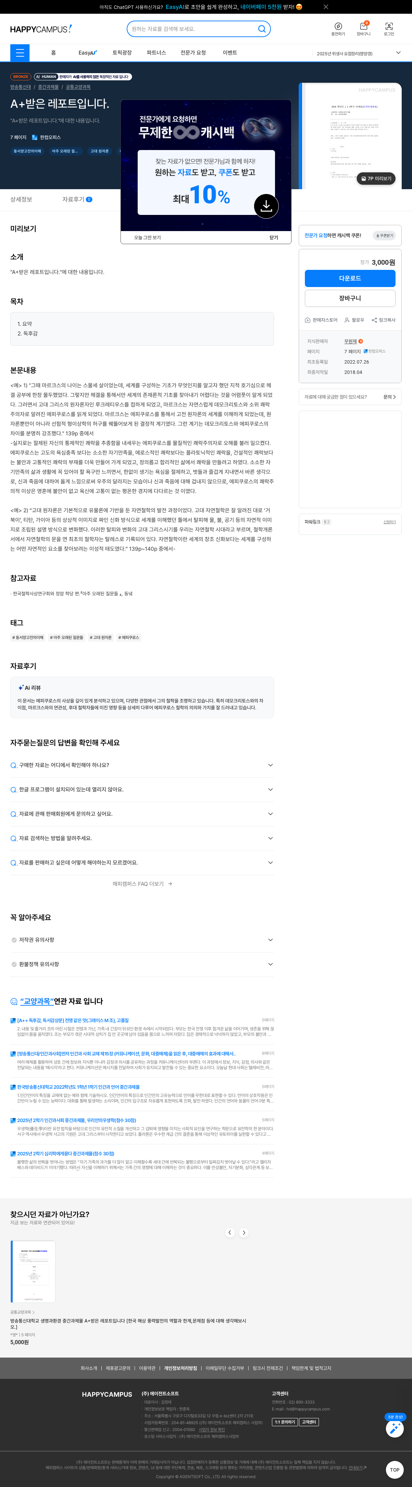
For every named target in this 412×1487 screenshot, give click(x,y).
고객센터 (309, 1422)
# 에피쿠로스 (128, 637)
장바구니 (350, 298)
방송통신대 (20, 86)
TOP (395, 1470)
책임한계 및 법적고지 (311, 1368)
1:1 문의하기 (285, 1422)
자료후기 (77, 199)
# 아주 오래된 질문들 (66, 637)
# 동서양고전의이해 (27, 637)
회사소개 (89, 1368)
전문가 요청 (193, 52)
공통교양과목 (78, 86)
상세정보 (21, 199)
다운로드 (350, 278)
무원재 (350, 341)
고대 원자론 (100, 151)
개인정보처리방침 (180, 1368)
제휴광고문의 (118, 1368)
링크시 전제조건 (268, 1368)
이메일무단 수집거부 (225, 1368)
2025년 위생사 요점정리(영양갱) (344, 53)
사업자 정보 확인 (212, 1429)
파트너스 (156, 52)
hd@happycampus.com (308, 1409)
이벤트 (230, 52)
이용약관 (147, 1368)
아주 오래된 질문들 (67, 151)
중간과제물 (48, 86)
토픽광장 (122, 52)
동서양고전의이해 (27, 151)
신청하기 (390, 522)
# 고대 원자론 (101, 637)
